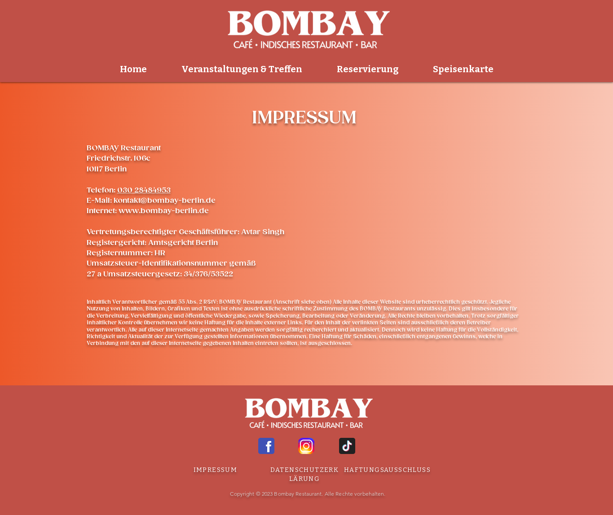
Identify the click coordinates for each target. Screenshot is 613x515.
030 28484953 (144, 190)
